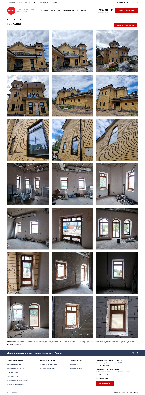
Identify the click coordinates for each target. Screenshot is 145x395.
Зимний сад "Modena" (76, 368)
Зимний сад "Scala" (75, 364)
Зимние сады (81, 10)
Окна (58, 10)
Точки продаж (122, 2)
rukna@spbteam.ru (103, 12)
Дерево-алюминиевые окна (15, 384)
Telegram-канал (102, 378)
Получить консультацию (126, 10)
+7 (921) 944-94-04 (105, 10)
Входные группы (68, 10)
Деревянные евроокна (14, 364)
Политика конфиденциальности (126, 392)
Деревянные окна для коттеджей (17, 380)
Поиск (54, 2)
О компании (11, 2)
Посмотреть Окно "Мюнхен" (126, 25)
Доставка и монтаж (31, 2)
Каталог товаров (48, 10)
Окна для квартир (12, 376)
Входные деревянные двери (48, 364)
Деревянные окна (14, 360)
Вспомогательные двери (47, 368)
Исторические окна (13, 372)
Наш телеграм (44, 2)
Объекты (20, 2)
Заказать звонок (104, 383)
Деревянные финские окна (15, 368)
